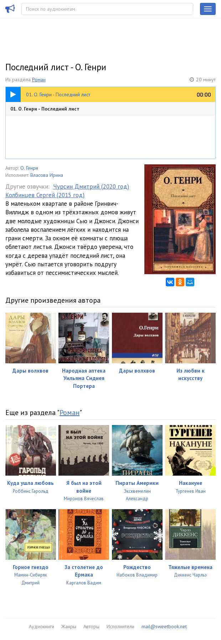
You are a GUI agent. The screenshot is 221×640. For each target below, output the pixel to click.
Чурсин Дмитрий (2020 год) (91, 186)
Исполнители (120, 626)
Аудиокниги (41, 626)
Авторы (91, 626)
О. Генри (29, 168)
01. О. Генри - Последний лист (44, 109)
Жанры (68, 626)
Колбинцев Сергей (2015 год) (44, 195)
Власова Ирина (46, 175)
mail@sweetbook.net (164, 626)
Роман (39, 79)
